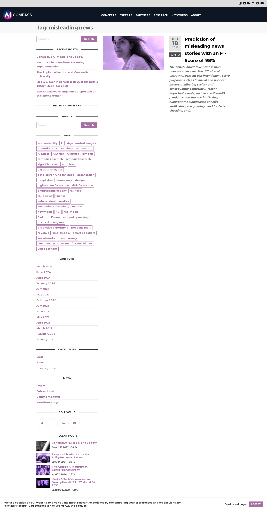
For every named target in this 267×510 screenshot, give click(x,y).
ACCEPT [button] (256, 504)
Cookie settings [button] (235, 504)
